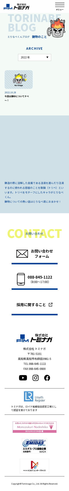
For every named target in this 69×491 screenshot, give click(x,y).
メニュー (59, 6)
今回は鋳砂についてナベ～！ (17, 98)
